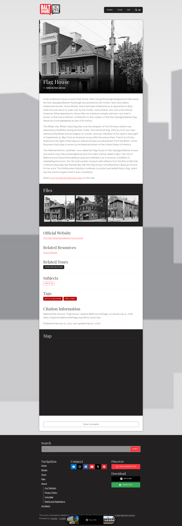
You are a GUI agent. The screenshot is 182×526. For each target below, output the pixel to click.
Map (128, 10)
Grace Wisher (50, 252)
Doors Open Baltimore (54, 267)
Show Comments (91, 424)
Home (44, 465)
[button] (137, 10)
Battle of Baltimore (53, 299)
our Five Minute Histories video (67, 178)
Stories (109, 10)
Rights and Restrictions (55, 501)
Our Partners (50, 488)
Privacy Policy (51, 492)
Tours (119, 10)
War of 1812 (49, 283)
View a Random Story (126, 466)
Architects (45, 506)
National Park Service (55, 88)
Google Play (126, 484)
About (44, 483)
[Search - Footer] (86, 448)
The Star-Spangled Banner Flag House (63, 238)
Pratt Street (70, 299)
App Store (126, 478)
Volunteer (49, 497)
